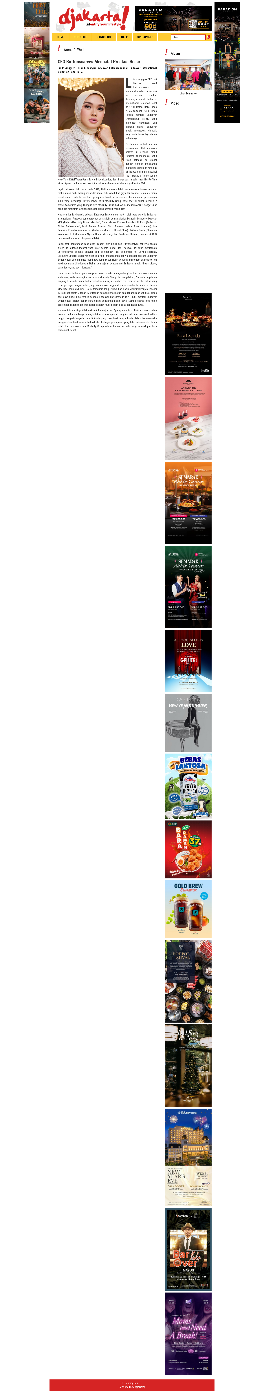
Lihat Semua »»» (188, 93)
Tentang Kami (132, 1383)
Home (60, 37)
